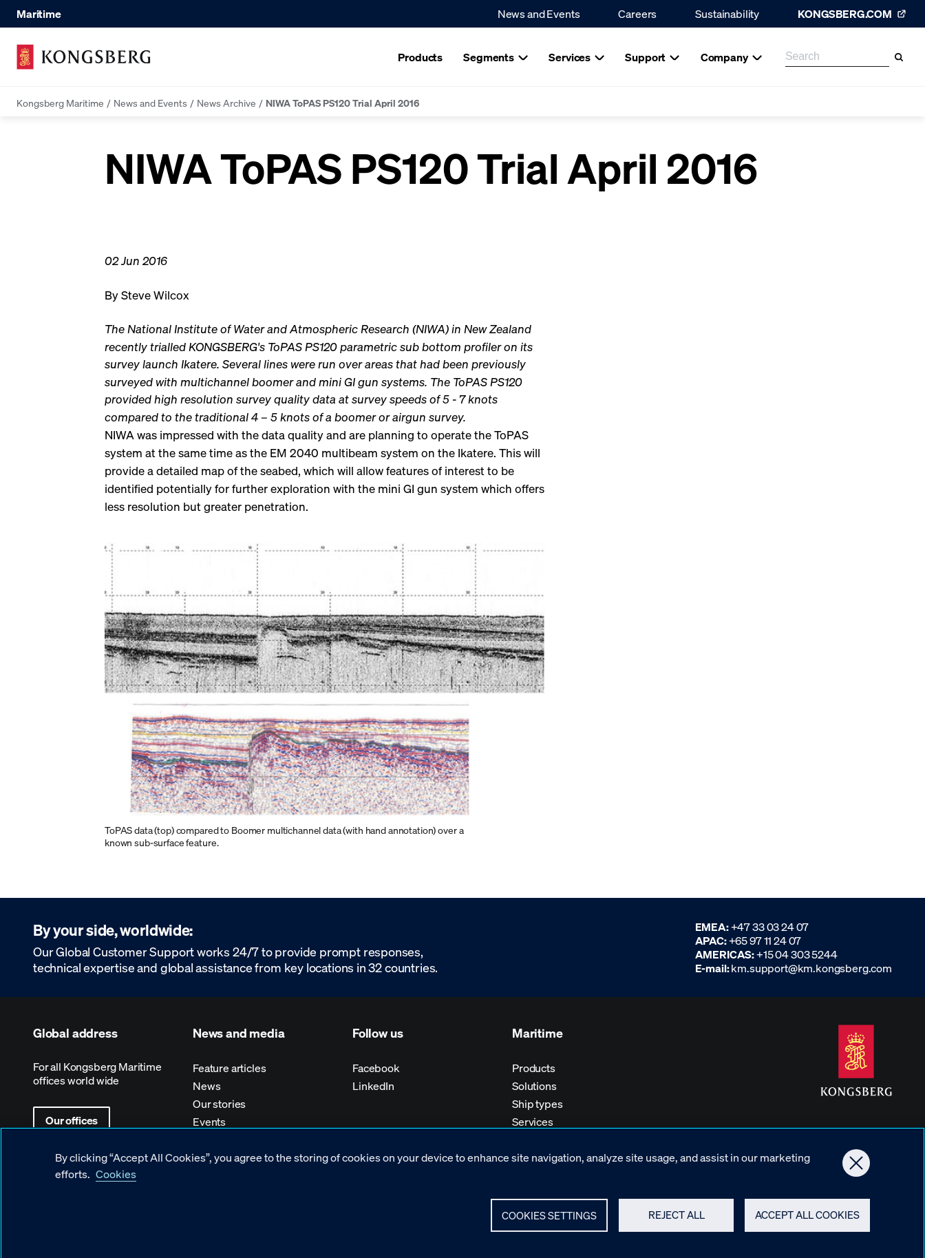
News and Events (539, 13)
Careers (637, 13)
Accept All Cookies (807, 1221)
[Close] (856, 1170)
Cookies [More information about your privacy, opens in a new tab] (116, 1180)
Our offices (71, 1120)
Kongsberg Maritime (60, 102)
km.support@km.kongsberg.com (811, 968)
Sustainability (727, 13)
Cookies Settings (549, 1222)
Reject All (676, 1221)
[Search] (898, 57)
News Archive (226, 102)
